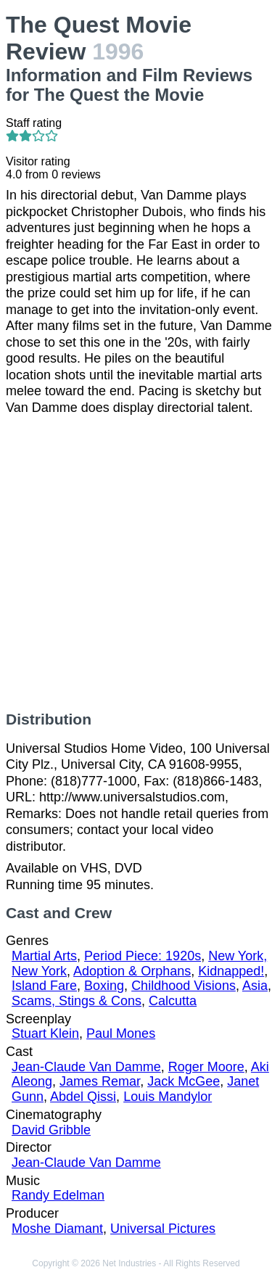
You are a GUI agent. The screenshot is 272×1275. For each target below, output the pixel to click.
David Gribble (51, 1130)
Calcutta (173, 1001)
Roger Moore (206, 1067)
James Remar (99, 1081)
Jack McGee (183, 1081)
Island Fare (44, 985)
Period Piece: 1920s (142, 956)
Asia (255, 985)
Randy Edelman (58, 1195)
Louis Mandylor (167, 1096)
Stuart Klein (45, 1033)
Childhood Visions (183, 985)
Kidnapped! (231, 971)
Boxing (104, 985)
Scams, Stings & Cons (76, 1001)
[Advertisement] (136, 563)
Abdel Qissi (83, 1096)
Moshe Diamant (57, 1228)
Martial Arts (44, 956)
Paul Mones (120, 1033)
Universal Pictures (162, 1228)
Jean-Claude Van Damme (86, 1067)
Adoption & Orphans (132, 971)
